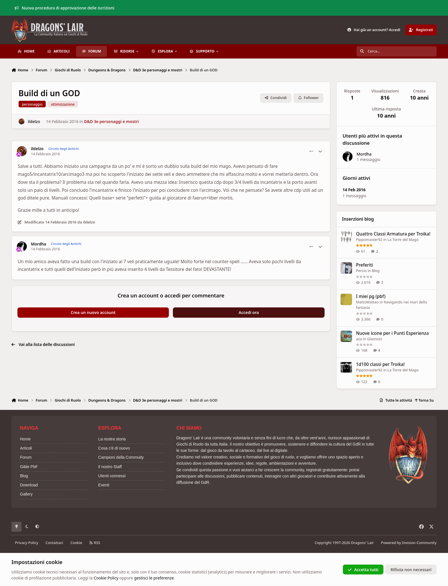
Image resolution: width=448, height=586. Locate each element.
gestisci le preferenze (154, 578)
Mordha (38, 244)
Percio (361, 270)
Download (29, 485)
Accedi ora (249, 312)
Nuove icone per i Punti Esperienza (392, 333)
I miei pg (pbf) (370, 296)
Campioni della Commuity (121, 457)
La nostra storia (112, 439)
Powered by (409, 542)
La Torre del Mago (403, 239)
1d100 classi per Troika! (380, 364)
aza (359, 338)
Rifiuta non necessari (411, 569)
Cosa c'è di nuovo (114, 448)
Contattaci (54, 542)
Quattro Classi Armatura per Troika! (393, 234)
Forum (25, 457)
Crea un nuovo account (93, 312)
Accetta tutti (363, 569)
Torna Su (424, 400)
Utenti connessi (112, 476)
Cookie (76, 542)
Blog (376, 270)
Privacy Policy (26, 542)
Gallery (26, 494)
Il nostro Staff (110, 466)
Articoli (26, 448)
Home (25, 439)
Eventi (103, 485)
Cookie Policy (106, 578)
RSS (94, 542)
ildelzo (34, 121)
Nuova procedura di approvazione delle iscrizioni (65, 8)
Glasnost (374, 338)
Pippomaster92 (369, 239)
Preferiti (364, 265)
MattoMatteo (367, 301)
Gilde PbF (29, 466)
